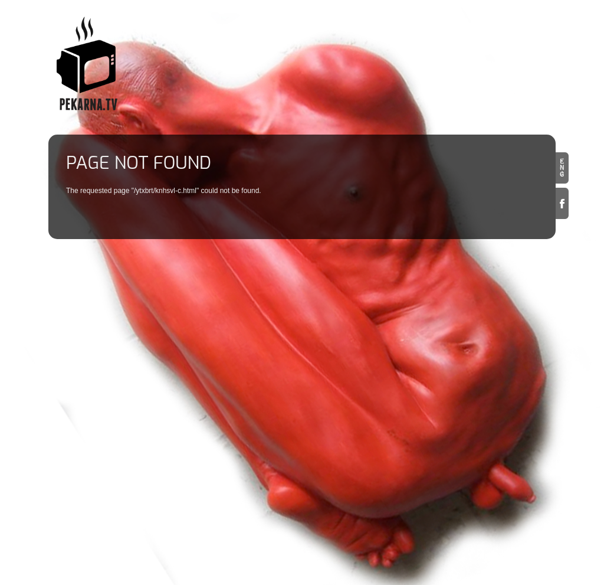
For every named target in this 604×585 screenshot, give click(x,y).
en (562, 168)
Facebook (562, 203)
